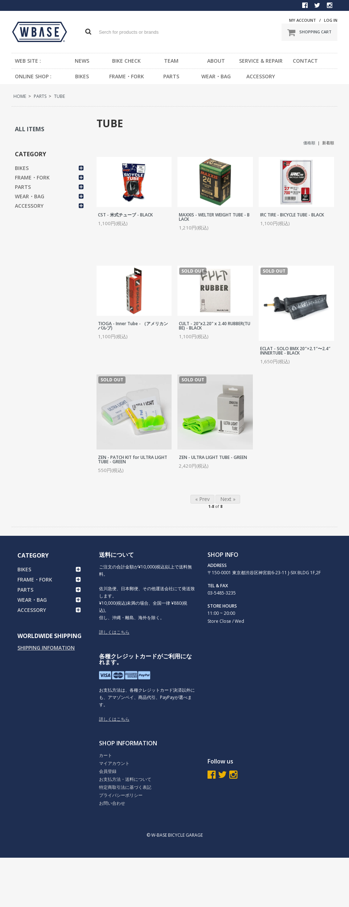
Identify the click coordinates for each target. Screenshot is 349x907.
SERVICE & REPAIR (261, 60)
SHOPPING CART (309, 32)
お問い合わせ (112, 803)
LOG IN (330, 20)
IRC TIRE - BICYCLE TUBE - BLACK (292, 215)
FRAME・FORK (126, 76)
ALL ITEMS (29, 129)
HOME (19, 96)
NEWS (82, 60)
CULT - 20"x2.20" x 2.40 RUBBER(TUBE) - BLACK (214, 325)
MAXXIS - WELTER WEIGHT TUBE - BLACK (214, 217)
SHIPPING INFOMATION (46, 647)
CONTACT (305, 60)
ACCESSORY (260, 76)
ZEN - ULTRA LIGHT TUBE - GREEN (213, 457)
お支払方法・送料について (125, 779)
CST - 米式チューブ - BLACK (125, 215)
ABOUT (216, 60)
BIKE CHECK (126, 60)
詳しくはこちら (114, 632)
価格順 (309, 142)
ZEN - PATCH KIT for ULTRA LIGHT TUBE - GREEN (132, 459)
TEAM (171, 60)
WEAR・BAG (216, 76)
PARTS (171, 76)
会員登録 (107, 771)
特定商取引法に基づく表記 (125, 787)
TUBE (59, 96)
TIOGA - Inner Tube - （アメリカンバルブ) (133, 325)
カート (105, 755)
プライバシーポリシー (121, 795)
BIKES (82, 76)
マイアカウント (114, 763)
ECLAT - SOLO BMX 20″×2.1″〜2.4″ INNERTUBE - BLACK (295, 350)
